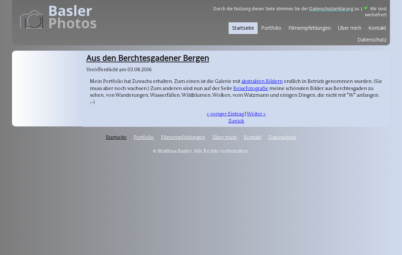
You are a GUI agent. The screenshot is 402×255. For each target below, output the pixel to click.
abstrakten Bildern (262, 81)
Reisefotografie (250, 88)
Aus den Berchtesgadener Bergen (147, 57)
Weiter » (256, 114)
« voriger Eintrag (225, 114)
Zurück (236, 121)
